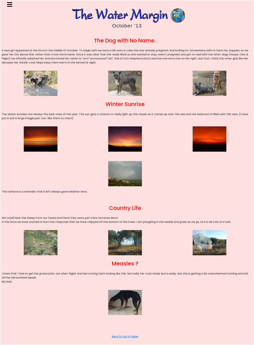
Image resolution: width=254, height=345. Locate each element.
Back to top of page (125, 336)
